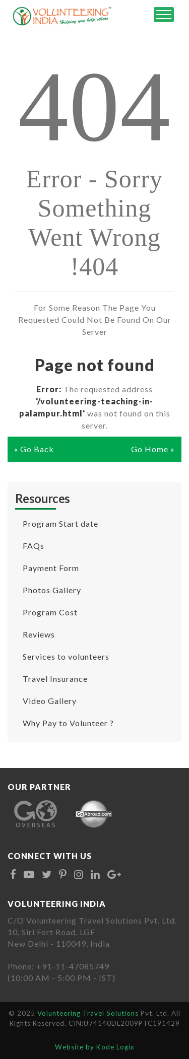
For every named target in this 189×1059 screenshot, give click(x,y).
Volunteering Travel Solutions (89, 1013)
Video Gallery (50, 700)
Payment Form (51, 568)
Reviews (39, 634)
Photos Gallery (52, 590)
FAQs (33, 545)
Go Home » (153, 449)
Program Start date (60, 523)
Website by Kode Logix (95, 1047)
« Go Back (34, 449)
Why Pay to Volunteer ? (68, 723)
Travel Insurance (55, 678)
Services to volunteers (66, 656)
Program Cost (50, 612)
